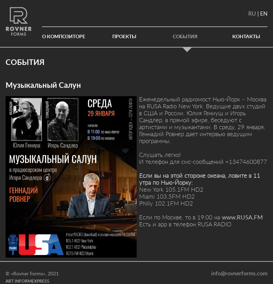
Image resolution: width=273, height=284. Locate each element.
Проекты (124, 36)
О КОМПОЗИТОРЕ (63, 36)
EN (263, 14)
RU (252, 14)
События (185, 36)
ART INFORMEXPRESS (27, 281)
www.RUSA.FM (242, 217)
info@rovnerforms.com (239, 273)
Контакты (246, 36)
